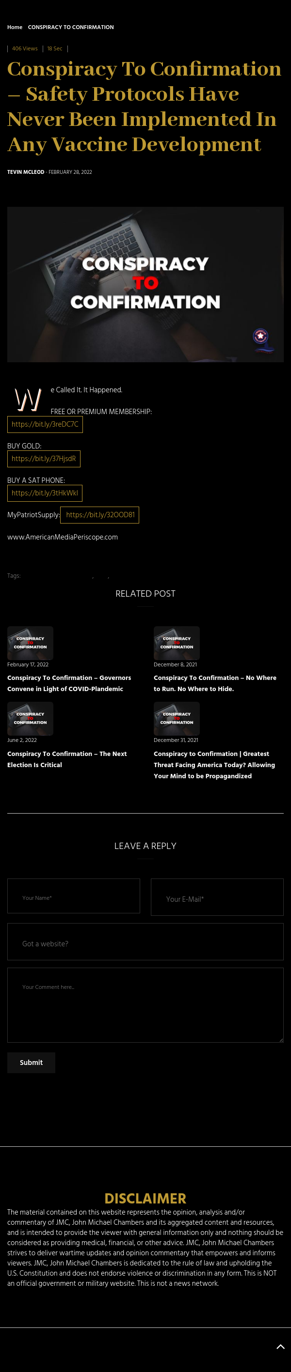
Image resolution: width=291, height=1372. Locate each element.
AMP (101, 575)
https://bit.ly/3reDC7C (45, 424)
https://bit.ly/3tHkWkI (45, 493)
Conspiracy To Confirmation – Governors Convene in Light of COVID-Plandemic (69, 683)
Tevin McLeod (26, 172)
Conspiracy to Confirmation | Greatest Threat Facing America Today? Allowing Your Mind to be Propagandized (214, 765)
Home (14, 27)
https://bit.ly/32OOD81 (100, 515)
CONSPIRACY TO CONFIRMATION (71, 27)
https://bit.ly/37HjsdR (44, 459)
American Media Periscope (57, 575)
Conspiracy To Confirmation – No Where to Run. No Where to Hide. (215, 683)
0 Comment (87, 48)
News (118, 575)
